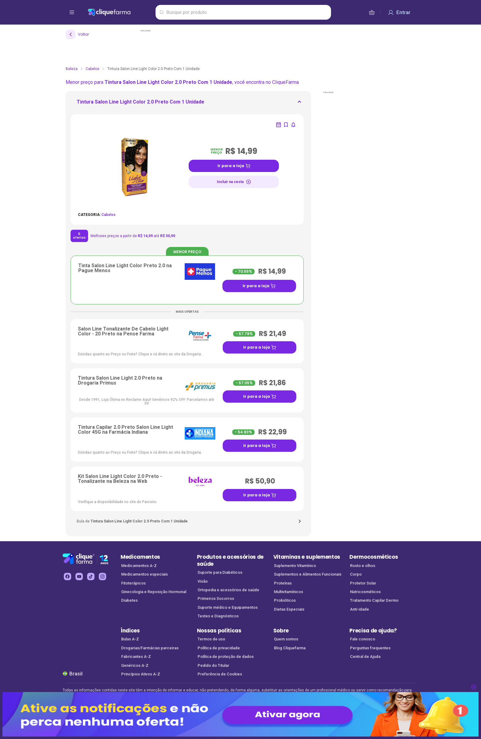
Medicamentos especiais (144, 574)
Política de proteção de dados (226, 656)
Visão (203, 581)
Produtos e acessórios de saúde (230, 560)
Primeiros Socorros (216, 598)
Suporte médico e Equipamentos (228, 607)
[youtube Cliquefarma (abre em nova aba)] (79, 576)
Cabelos (92, 69)
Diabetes (129, 600)
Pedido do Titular (213, 665)
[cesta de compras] (372, 12)
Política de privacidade (219, 648)
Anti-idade (359, 609)
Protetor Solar (363, 583)
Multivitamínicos (288, 591)
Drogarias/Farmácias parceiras (150, 648)
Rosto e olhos (362, 565)
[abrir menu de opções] (72, 12)
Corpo (356, 574)
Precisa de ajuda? (373, 630)
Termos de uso (211, 639)
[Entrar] (399, 12)
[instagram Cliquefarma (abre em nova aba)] (102, 576)
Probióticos (285, 600)
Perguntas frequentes (370, 648)
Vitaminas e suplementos (307, 556)
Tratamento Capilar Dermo (374, 600)
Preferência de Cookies (220, 674)
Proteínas (283, 583)
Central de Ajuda (365, 656)
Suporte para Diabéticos (220, 572)
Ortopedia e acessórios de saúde (228, 590)
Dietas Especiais (289, 609)
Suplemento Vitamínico (295, 565)
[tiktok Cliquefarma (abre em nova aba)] (91, 576)
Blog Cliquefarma (290, 648)
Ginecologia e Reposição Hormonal (153, 591)
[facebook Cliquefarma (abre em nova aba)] (67, 576)
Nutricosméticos (365, 591)
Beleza (72, 69)
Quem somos (286, 639)
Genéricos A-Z (134, 665)
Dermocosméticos (373, 556)
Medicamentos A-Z (139, 565)
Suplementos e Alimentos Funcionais (307, 574)
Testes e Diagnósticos (218, 616)
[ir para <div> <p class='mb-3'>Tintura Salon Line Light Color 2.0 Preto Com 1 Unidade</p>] (140, 103)
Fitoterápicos (133, 583)
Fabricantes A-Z (136, 656)
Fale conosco (362, 639)
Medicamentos (140, 556)
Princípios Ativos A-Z (140, 674)
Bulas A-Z (130, 639)
